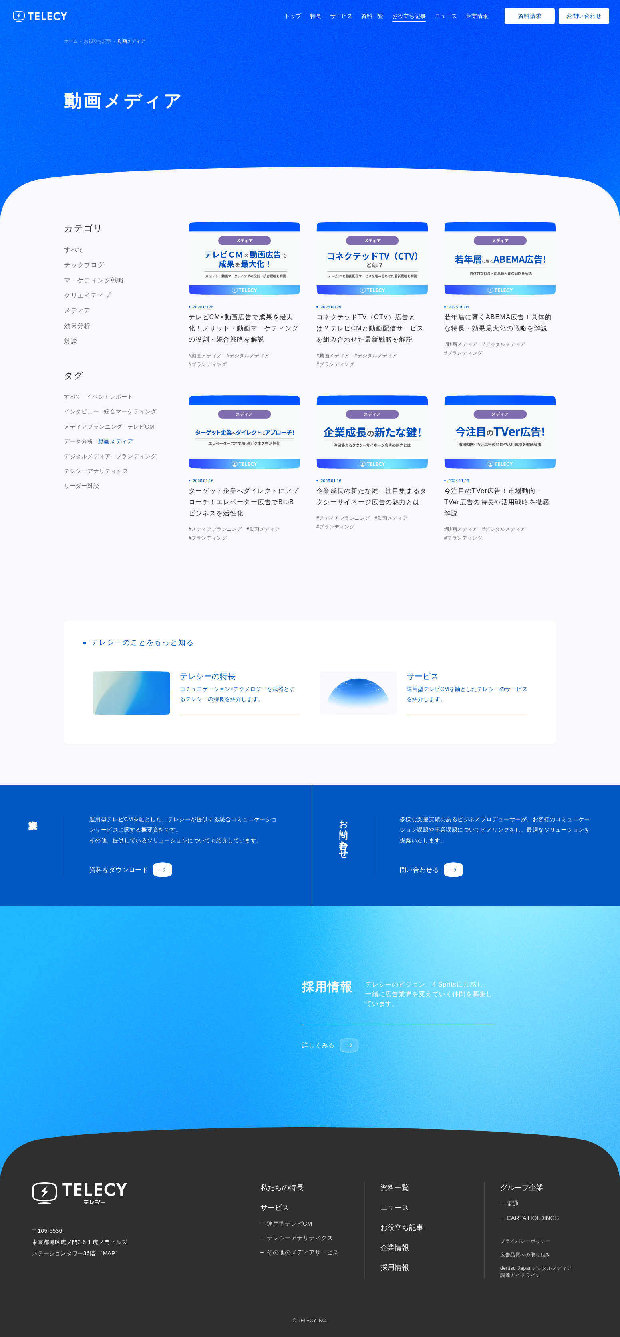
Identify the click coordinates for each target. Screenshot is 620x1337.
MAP (109, 1253)
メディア (77, 310)
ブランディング (136, 456)
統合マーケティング (130, 411)
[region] (112, 295)
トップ (292, 16)
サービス (341, 16)
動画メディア (115, 441)
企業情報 (477, 16)
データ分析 (78, 441)
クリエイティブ (87, 295)
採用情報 (394, 1267)
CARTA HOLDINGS (533, 1217)
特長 (315, 16)
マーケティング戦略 (94, 280)
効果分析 (77, 325)
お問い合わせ (584, 16)
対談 (71, 341)
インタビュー (81, 411)
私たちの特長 (282, 1188)
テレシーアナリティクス (96, 471)
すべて (74, 249)
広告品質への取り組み (525, 1255)
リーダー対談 (81, 486)
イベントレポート (109, 396)
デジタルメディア (87, 456)
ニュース (446, 16)
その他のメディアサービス (303, 1252)
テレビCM (140, 426)
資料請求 (530, 16)
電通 (513, 1203)
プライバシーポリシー (525, 1241)
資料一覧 (372, 16)
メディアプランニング (93, 426)
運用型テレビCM (289, 1223)
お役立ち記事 (409, 16)
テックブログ (84, 265)
